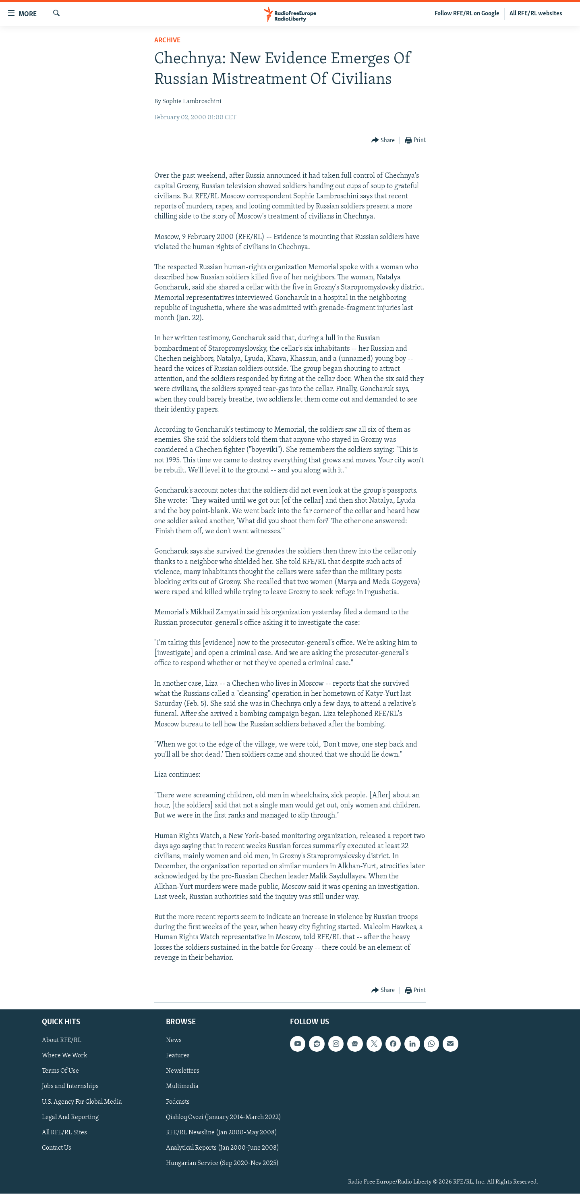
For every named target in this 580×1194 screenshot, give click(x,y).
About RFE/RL (61, 1041)
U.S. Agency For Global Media (82, 1102)
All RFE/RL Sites (64, 1133)
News (174, 1041)
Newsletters (182, 1071)
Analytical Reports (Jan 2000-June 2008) (222, 1148)
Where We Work (64, 1056)
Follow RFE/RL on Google (467, 13)
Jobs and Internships (70, 1087)
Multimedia (182, 1087)
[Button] (383, 140)
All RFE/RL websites (536, 13)
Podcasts (178, 1102)
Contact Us (56, 1148)
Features (178, 1056)
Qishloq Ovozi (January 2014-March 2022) (223, 1117)
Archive (167, 40)
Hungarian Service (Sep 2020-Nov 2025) (222, 1163)
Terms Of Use (60, 1071)
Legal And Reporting (70, 1117)
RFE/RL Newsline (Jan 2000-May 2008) (221, 1133)
